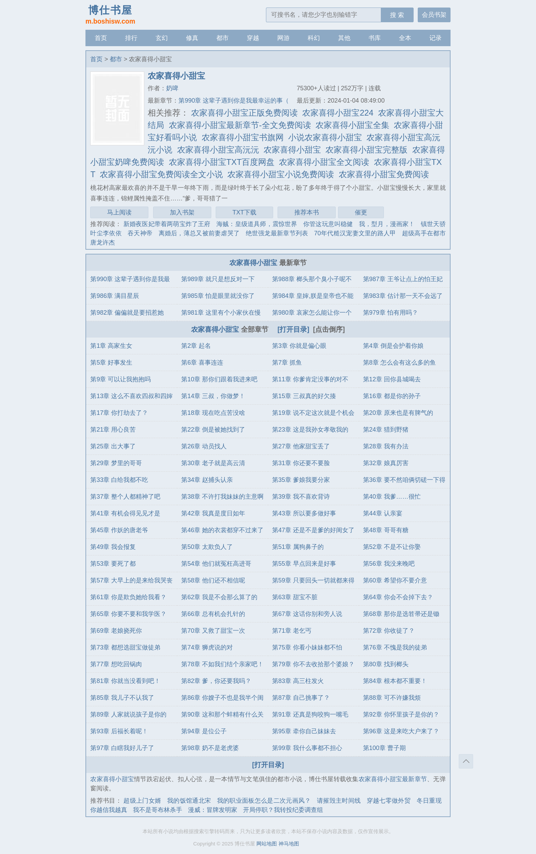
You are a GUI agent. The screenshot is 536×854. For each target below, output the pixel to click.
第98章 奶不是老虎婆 (210, 748)
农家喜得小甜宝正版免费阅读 (244, 112)
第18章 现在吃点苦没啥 (213, 412)
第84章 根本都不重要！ (395, 681)
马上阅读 (119, 212)
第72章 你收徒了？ (389, 630)
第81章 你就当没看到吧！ (125, 681)
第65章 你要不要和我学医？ (128, 613)
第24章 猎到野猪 (385, 429)
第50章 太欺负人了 (207, 546)
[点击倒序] (329, 329)
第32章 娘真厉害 (385, 463)
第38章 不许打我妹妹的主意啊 (222, 496)
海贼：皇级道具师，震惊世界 (256, 224)
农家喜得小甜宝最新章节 (393, 779)
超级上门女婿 (142, 800)
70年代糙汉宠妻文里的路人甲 (355, 233)
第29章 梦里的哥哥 (116, 463)
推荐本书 (306, 212)
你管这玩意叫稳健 (328, 224)
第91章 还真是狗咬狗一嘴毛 (310, 714)
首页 (101, 38)
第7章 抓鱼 (287, 362)
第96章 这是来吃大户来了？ (401, 731)
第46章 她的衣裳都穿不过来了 (222, 530)
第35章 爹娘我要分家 (301, 479)
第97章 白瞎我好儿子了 (122, 748)
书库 (374, 38)
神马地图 (289, 843)
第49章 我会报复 (113, 546)
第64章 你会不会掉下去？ (398, 597)
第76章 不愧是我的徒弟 (395, 647)
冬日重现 (429, 800)
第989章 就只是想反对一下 (218, 279)
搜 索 (397, 15)
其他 (344, 38)
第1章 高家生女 (111, 345)
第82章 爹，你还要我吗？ (216, 681)
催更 (361, 212)
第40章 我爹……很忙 (392, 496)
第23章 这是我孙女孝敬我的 (310, 429)
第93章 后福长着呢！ (119, 731)
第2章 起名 (196, 345)
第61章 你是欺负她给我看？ (128, 597)
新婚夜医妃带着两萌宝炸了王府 (167, 224)
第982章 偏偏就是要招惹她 (127, 312)
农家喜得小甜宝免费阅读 (384, 174)
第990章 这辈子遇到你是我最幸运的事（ (233, 100)
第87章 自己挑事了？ (301, 697)
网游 (283, 38)
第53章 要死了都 (113, 563)
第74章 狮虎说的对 (207, 647)
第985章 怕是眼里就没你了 (218, 295)
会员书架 (434, 14)
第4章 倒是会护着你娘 (393, 345)
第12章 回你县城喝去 (392, 379)
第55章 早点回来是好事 (304, 563)
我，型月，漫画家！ (387, 224)
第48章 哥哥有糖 (385, 530)
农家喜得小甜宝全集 (352, 125)
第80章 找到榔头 (385, 664)
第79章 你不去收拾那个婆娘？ (313, 664)
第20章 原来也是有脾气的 (398, 412)
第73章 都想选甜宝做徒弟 (125, 647)
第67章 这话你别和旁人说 (307, 613)
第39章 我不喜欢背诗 (301, 496)
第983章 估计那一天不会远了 (403, 295)
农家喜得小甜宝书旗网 (243, 137)
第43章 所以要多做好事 (304, 513)
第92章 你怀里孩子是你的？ (401, 714)
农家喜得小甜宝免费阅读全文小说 (161, 174)
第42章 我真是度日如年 (213, 513)
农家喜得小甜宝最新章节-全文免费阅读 (240, 125)
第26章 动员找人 (204, 446)
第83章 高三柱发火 (298, 681)
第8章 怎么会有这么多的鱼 (399, 362)
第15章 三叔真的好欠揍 (304, 396)
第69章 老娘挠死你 (116, 630)
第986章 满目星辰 (114, 295)
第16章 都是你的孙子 (392, 396)
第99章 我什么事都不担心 (307, 748)
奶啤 (172, 88)
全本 (405, 38)
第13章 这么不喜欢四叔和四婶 (131, 396)
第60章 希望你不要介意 (395, 580)
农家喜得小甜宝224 (337, 112)
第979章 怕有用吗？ (390, 312)
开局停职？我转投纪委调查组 (283, 809)
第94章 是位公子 (204, 731)
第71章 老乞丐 (291, 630)
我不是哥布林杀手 (157, 809)
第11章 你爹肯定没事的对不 (310, 379)
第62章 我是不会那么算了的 (219, 597)
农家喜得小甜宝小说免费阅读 (280, 174)
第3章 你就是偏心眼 (299, 345)
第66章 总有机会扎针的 (213, 613)
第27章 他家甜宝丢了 (301, 446)
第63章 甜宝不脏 (295, 597)
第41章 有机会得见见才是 (125, 513)
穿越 (253, 38)
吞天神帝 (140, 233)
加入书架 (182, 212)
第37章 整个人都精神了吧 (125, 496)
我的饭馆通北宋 (189, 800)
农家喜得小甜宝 (292, 149)
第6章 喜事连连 (202, 362)
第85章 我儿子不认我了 (122, 697)
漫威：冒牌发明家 (212, 809)
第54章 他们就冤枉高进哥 (216, 563)
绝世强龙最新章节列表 (277, 233)
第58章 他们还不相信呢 (213, 580)
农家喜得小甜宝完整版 (366, 149)
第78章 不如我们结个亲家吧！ (222, 664)
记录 (435, 38)
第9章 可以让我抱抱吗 (120, 379)
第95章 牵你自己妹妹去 (304, 731)
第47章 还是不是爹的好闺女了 (313, 530)
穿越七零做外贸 (389, 800)
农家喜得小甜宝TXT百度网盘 (221, 162)
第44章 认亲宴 (382, 513)
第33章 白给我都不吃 (119, 479)
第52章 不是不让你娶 (392, 546)
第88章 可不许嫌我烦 (392, 697)
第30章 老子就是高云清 (213, 463)
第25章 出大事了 (113, 446)
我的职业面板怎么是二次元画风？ (264, 800)
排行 (131, 38)
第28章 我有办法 (385, 446)
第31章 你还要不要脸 (301, 463)
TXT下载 (244, 212)
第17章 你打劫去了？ (119, 412)
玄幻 (162, 38)
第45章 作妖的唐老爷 (119, 530)
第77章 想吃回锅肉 (116, 664)
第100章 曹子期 (384, 748)
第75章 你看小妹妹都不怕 (307, 647)
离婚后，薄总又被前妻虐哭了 (199, 233)
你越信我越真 (108, 809)
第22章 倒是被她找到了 (213, 429)
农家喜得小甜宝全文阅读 (324, 162)
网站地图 (266, 843)
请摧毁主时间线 (339, 800)
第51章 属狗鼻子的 (298, 546)
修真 (192, 38)
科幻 (314, 38)
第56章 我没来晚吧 (389, 563)
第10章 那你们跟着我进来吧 (219, 379)
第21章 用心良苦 (113, 429)
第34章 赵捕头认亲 (207, 479)
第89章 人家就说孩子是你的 (128, 714)
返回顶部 (466, 761)
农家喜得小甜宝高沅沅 (218, 149)
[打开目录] (293, 329)
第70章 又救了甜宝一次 (213, 630)
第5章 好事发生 (111, 362)
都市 (222, 38)
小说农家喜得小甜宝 (325, 137)
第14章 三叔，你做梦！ (213, 396)
